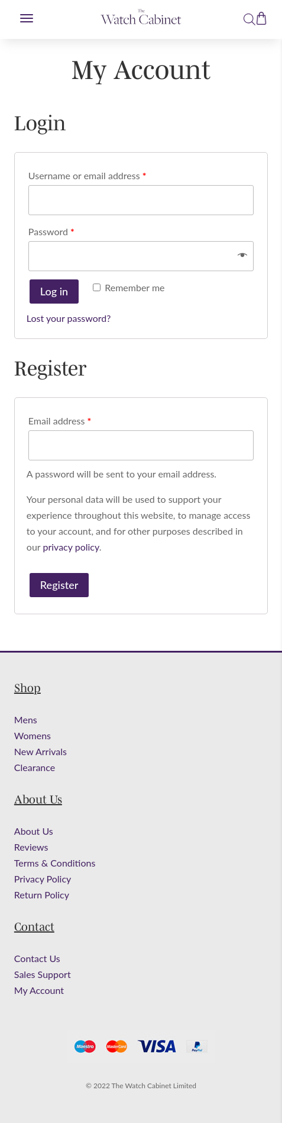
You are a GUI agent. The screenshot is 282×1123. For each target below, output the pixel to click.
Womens (32, 735)
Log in (54, 291)
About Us (33, 831)
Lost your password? (69, 318)
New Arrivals (40, 751)
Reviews (31, 846)
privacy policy (71, 546)
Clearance (34, 767)
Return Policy (41, 894)
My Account (39, 990)
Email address (59, 420)
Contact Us (37, 958)
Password (51, 231)
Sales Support (42, 974)
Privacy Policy (43, 878)
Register (59, 584)
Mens (25, 719)
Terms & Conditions (55, 862)
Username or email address (87, 175)
